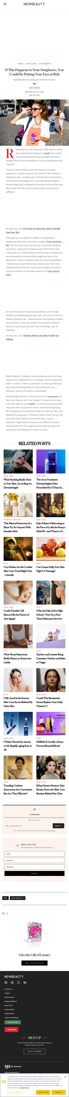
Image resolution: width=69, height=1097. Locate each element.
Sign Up (58, 826)
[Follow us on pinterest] (12, 982)
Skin (38, 563)
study (47, 153)
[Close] (65, 1076)
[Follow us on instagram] (18, 982)
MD (5, 898)
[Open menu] (5, 4)
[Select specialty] (34, 860)
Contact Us (8, 989)
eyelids (31, 403)
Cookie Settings (12, 1022)
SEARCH (34, 873)
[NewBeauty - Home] (34, 4)
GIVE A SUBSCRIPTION (34, 963)
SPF (5, 651)
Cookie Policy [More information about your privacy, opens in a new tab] (24, 1088)
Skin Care (31, 64)
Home (20, 64)
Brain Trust (8, 1005)
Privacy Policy (9, 1009)
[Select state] (34, 853)
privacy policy (51, 830)
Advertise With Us (11, 1001)
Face (6, 563)
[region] (34, 1085)
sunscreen (53, 396)
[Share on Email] (7, 913)
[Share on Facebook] (3, 913)
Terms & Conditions (12, 1018)
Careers (7, 993)
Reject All (58, 1092)
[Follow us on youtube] (24, 982)
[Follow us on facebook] (6, 982)
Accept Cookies (43, 1092)
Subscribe (11, 1030)
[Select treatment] (34, 867)
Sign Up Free (35, 1051)
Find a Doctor (9, 997)
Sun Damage (45, 64)
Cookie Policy (9, 1014)
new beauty (18, 898)
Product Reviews (12, 520)
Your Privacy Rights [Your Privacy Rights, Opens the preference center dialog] (15, 1092)
